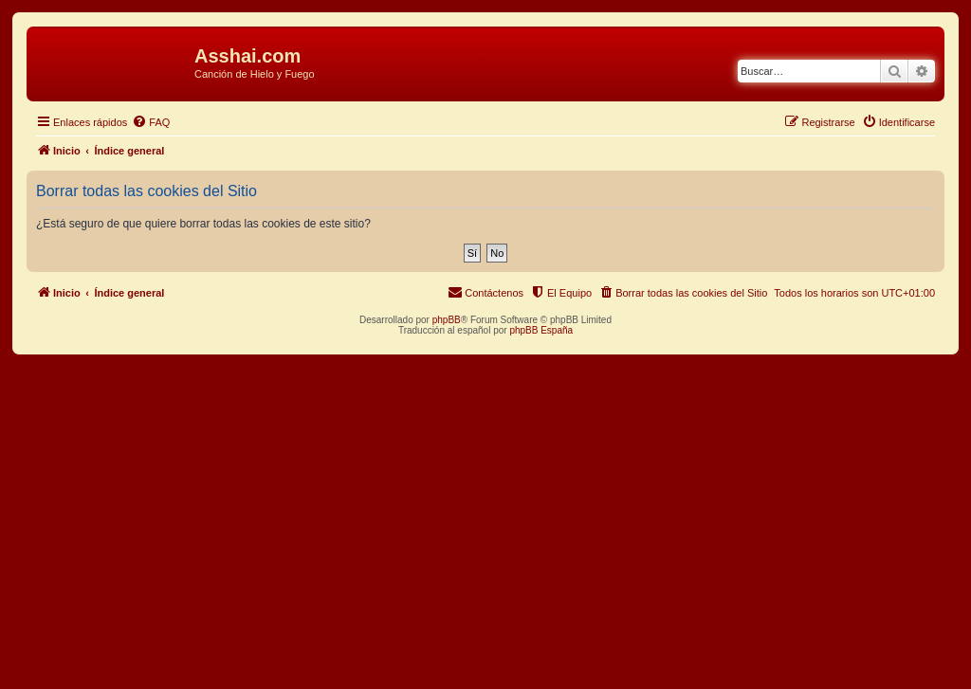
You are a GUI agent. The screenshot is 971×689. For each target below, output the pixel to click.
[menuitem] (151, 122)
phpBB (446, 320)
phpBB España (541, 330)
